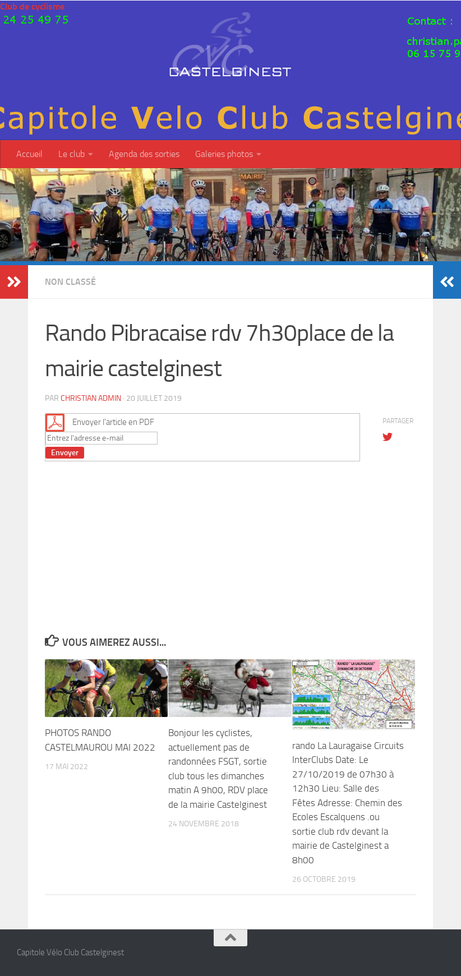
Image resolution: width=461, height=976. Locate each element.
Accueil (29, 154)
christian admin (91, 398)
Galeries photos (224, 154)
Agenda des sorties (144, 154)
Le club (71, 154)
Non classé (70, 281)
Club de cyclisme (32, 6)
